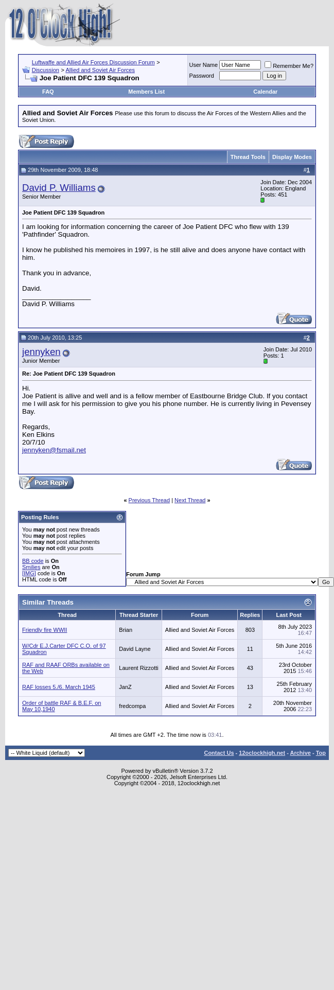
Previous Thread (149, 500)
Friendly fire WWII (44, 630)
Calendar (265, 92)
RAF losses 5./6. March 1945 (58, 687)
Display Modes (292, 157)
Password (201, 76)
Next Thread (189, 500)
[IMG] (29, 573)
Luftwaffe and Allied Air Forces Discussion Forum (93, 62)
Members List (146, 92)
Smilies (31, 567)
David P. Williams (59, 187)
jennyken (41, 351)
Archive (300, 753)
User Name (203, 65)
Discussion (45, 70)
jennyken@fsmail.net (54, 450)
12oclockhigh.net (262, 753)
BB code (33, 561)
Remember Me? (289, 66)
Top (321, 753)
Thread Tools (248, 157)
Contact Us (219, 753)
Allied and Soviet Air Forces (100, 70)
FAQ (48, 92)
